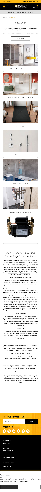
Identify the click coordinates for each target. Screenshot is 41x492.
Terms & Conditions (8, 450)
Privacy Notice (6, 448)
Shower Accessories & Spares (20, 212)
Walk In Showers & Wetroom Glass (20, 97)
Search (8, 6)
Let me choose (30, 487)
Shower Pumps (20, 241)
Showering (13, 17)
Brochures (5, 453)
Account (34, 6)
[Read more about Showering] (20, 38)
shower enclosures (12, 273)
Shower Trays (20, 126)
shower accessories (25, 273)
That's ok (9, 487)
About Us (5, 446)
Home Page (6, 17)
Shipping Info (6, 443)
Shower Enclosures (20, 313)
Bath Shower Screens (20, 183)
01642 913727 (9, 1)
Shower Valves (20, 155)
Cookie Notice (23, 481)
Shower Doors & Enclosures (20, 69)
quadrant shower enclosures (21, 318)
